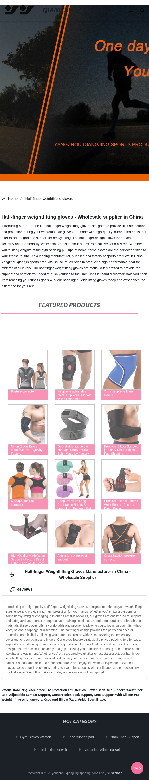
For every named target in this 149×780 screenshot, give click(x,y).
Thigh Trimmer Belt (55, 749)
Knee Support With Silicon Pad (117, 695)
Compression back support (72, 695)
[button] (131, 11)
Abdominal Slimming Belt (103, 749)
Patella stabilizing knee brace (23, 690)
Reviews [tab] (21, 589)
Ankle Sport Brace (91, 699)
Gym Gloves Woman (37, 737)
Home (13, 198)
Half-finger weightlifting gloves (49, 198)
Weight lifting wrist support (22, 699)
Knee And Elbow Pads (59, 699)
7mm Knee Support (126, 737)
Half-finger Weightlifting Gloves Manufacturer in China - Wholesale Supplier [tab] (70, 574)
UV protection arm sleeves (66, 690)
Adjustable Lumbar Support (29, 695)
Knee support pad (82, 737)
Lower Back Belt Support (106, 690)
